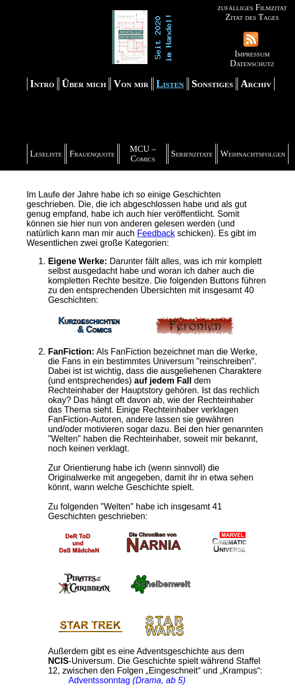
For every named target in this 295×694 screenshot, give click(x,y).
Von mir (131, 83)
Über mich (84, 83)
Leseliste (46, 153)
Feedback (156, 233)
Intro (42, 83)
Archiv (256, 83)
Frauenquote (92, 153)
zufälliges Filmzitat (252, 7)
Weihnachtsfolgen (252, 153)
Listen (170, 83)
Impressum (252, 53)
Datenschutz (252, 63)
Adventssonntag (100, 680)
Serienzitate (192, 153)
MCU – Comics (143, 153)
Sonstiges (212, 83)
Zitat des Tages (252, 17)
